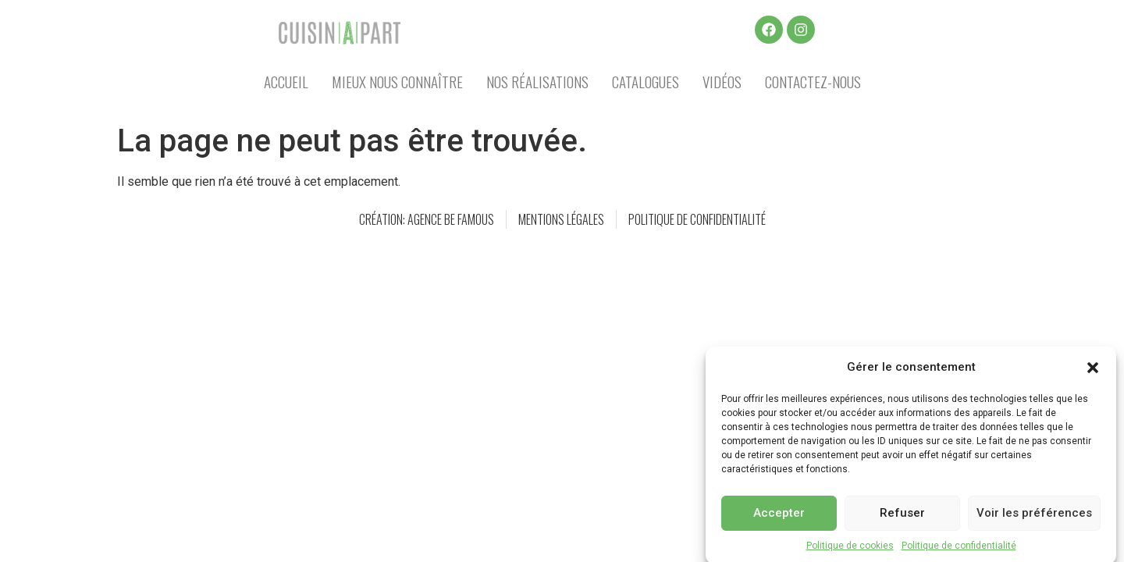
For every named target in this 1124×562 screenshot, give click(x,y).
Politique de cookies (850, 551)
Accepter (779, 519)
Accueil (286, 81)
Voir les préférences (1034, 519)
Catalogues (645, 81)
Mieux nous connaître (397, 81)
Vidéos (722, 81)
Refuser (902, 519)
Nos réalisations (537, 81)
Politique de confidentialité (959, 551)
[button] (1093, 373)
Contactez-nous (813, 81)
